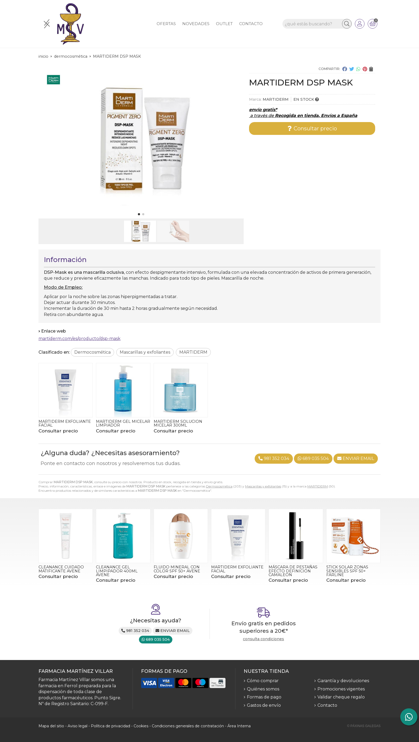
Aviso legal (77, 726)
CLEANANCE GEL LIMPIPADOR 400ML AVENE (117, 571)
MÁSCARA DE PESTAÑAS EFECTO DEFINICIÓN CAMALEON (293, 571)
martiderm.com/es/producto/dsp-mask (79, 338)
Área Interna (239, 726)
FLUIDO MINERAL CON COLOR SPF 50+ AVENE (177, 569)
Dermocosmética (219, 486)
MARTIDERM (317, 486)
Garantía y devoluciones (343, 680)
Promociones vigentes (341, 689)
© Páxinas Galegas (364, 726)
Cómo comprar (263, 680)
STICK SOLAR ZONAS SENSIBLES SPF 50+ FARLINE (347, 571)
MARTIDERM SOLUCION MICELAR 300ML (178, 423)
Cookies (141, 726)
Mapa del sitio (51, 726)
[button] (139, 214)
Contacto (327, 705)
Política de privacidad (110, 726)
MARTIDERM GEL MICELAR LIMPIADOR (123, 423)
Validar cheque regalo (341, 697)
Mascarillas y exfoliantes (263, 486)
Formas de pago (264, 697)
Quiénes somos (263, 689)
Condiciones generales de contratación (188, 726)
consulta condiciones (263, 639)
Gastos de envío (264, 705)
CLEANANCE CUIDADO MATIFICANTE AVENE (61, 569)
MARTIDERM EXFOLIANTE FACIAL (64, 423)
